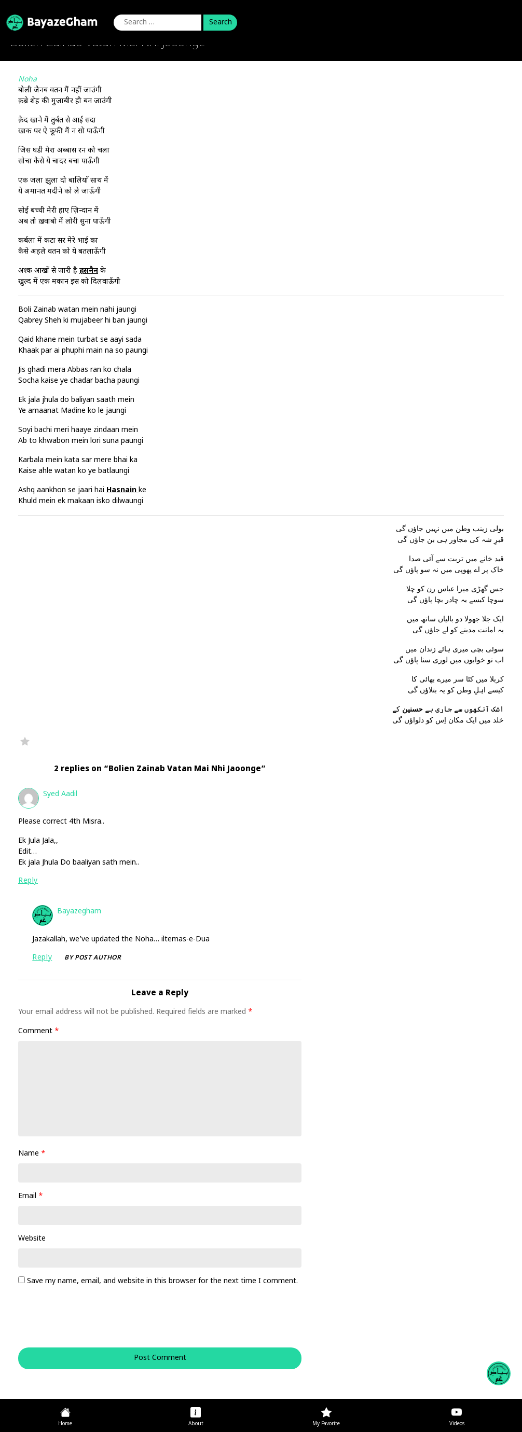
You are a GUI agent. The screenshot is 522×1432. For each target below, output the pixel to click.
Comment (38, 1031)
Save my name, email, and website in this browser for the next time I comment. (162, 1281)
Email (30, 1196)
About (195, 1424)
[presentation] (88, 1322)
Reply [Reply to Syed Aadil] (28, 881)
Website (32, 1239)
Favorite (25, 741)
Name (32, 1154)
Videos (456, 1424)
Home (65, 1424)
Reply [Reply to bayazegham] (42, 958)
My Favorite (326, 1424)
